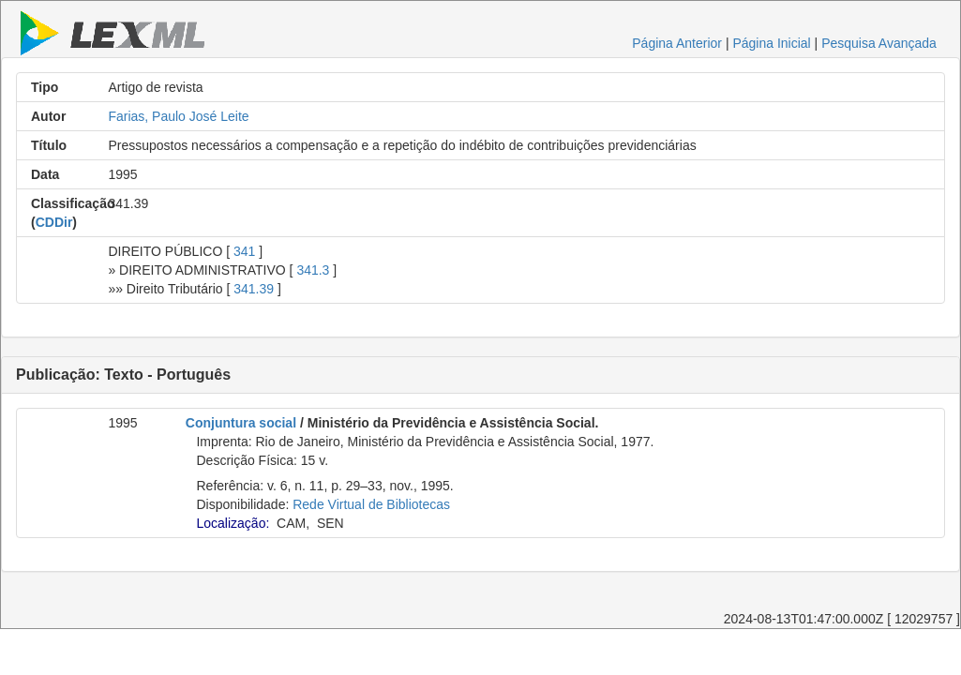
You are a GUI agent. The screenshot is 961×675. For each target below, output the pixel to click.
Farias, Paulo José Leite (178, 116)
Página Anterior (677, 43)
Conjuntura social (241, 422)
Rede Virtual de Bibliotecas (371, 504)
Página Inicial (771, 43)
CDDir (54, 222)
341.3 (312, 270)
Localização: (232, 523)
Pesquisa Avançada (879, 43)
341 (244, 251)
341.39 (253, 288)
